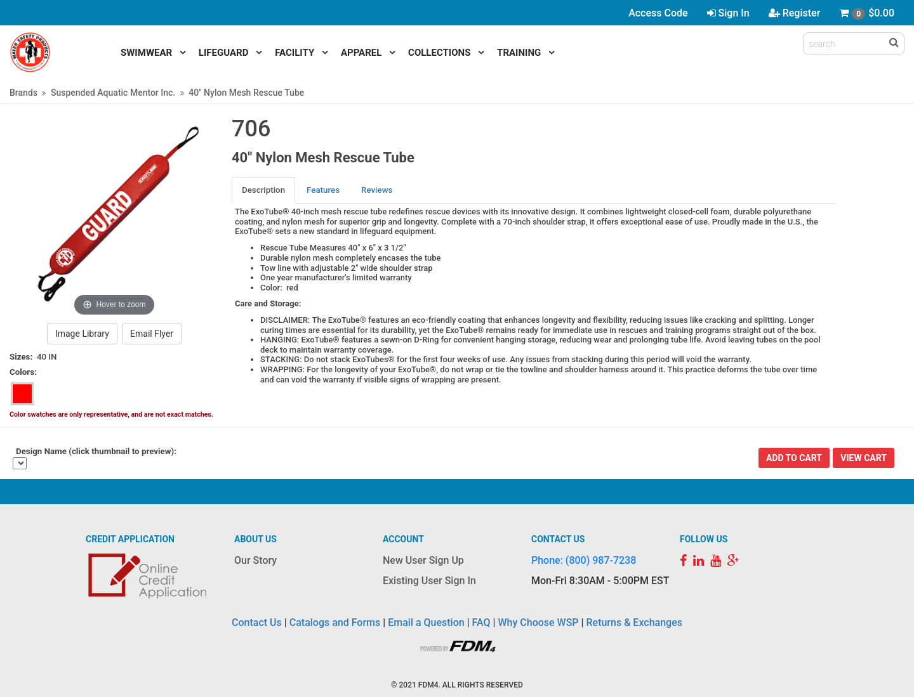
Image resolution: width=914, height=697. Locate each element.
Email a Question (426, 622)
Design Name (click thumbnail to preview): (96, 451)
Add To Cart (794, 458)
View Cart (863, 458)
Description (263, 190)
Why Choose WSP (538, 622)
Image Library (82, 334)
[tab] (264, 190)
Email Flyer (151, 334)
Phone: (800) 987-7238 (583, 560)
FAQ (481, 622)
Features (323, 190)
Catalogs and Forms (335, 622)
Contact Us (257, 622)
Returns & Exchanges (634, 622)
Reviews (376, 190)
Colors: (23, 372)
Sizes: (21, 357)
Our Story (255, 560)
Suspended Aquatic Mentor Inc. (113, 93)
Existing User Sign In (429, 581)
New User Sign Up (423, 560)
